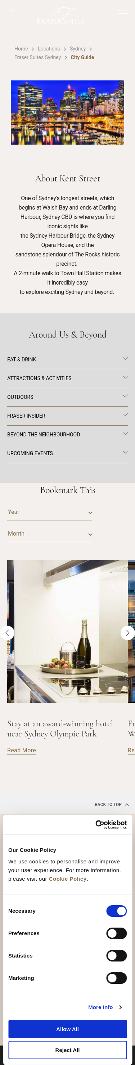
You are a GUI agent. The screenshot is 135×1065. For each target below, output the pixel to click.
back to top (112, 804)
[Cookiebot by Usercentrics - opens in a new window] (96, 824)
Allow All (67, 1029)
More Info (100, 1007)
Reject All (67, 1050)
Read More (21, 750)
